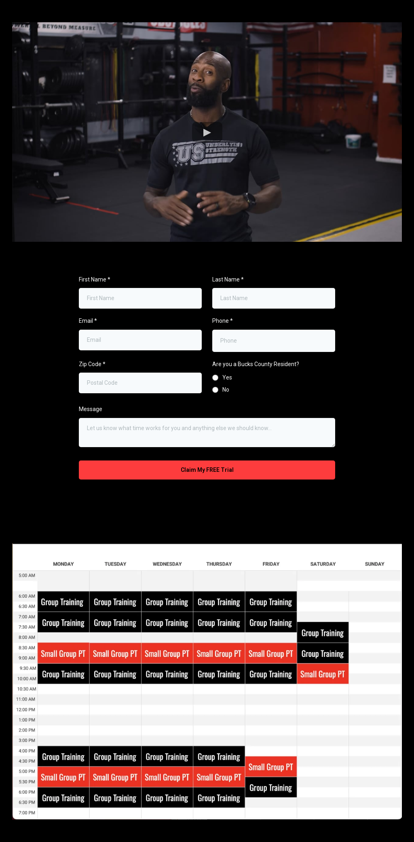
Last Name (228, 279)
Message (90, 409)
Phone (222, 321)
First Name (94, 279)
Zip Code (92, 364)
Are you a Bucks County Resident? (255, 364)
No (225, 389)
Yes (227, 377)
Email (88, 321)
